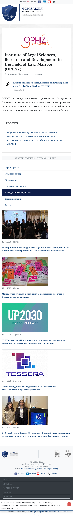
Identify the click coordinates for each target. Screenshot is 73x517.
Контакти (22, 2)
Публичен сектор (13, 173)
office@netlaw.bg (28, 468)
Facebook (41, 158)
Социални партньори (15, 186)
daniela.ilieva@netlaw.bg (47, 468)
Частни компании (13, 198)
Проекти (7, 483)
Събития (7, 496)
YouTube (43, 473)
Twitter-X (30, 158)
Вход (36, 515)
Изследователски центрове (30, 74)
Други (8, 205)
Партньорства (12, 167)
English (33, 2)
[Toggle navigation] (67, 12)
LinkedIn (32, 473)
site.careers (65, 511)
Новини (7, 492)
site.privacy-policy (38, 511)
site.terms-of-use (53, 511)
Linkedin (52, 158)
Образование (11, 180)
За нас (6, 479)
